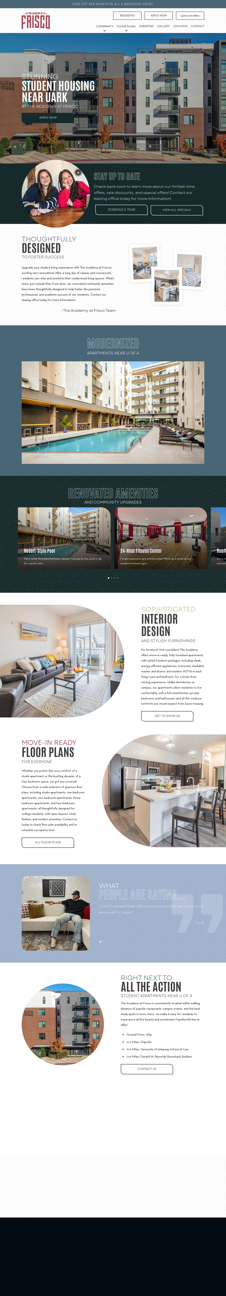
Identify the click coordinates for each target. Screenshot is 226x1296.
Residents (127, 15)
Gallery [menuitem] (163, 26)
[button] (108, 586)
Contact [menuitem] (197, 26)
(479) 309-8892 (190, 15)
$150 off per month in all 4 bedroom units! (113, 4)
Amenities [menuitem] (146, 26)
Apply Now (159, 15)
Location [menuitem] (180, 26)
